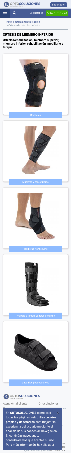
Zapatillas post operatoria (35, 382)
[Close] (57, 413)
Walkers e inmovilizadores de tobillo (35, 315)
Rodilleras (35, 115)
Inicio (9, 22)
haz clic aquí (45, 445)
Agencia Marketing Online (36, 450)
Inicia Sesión (58, 4)
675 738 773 (57, 13)
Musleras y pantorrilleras (35, 182)
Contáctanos (36, 13)
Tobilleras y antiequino (36, 248)
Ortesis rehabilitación (27, 22)
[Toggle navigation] (5, 13)
